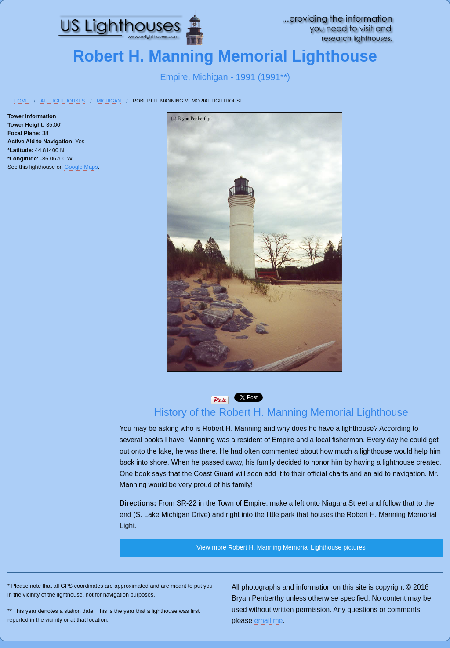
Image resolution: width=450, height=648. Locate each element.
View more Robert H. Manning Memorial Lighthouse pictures (280, 547)
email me (268, 620)
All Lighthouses (62, 100)
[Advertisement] (42, 321)
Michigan (109, 100)
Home (21, 100)
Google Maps (81, 167)
